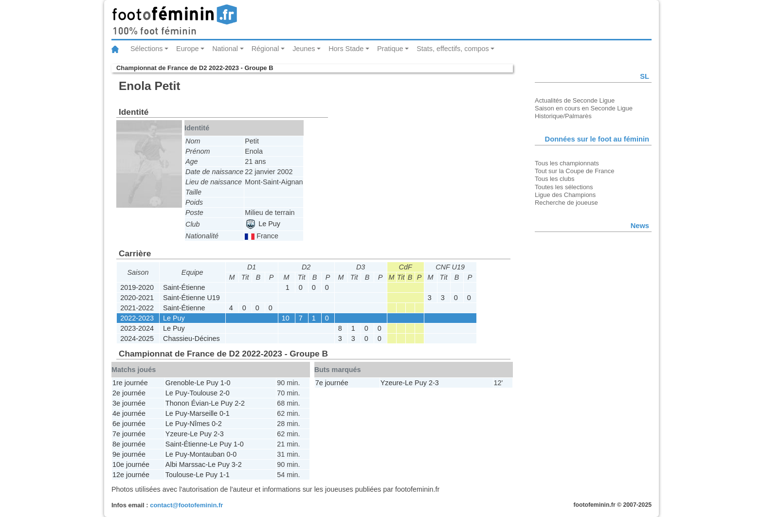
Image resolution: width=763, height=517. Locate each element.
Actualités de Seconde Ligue (575, 100)
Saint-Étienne (184, 287)
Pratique (390, 49)
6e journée (128, 424)
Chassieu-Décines (191, 338)
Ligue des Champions (565, 194)
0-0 (231, 454)
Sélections (146, 49)
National (225, 49)
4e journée (128, 413)
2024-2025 (137, 338)
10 (286, 318)
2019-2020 (137, 287)
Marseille (203, 413)
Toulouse (203, 393)
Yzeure (176, 434)
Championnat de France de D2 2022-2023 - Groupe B (194, 67)
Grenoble (179, 383)
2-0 (224, 393)
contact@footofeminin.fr (186, 505)
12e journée (130, 475)
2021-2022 (137, 308)
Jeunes (303, 49)
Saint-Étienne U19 (191, 298)
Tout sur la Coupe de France (574, 171)
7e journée (128, 434)
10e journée (130, 464)
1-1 (224, 475)
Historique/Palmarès (563, 116)
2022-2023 (137, 318)
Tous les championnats (567, 163)
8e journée (128, 444)
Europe (187, 49)
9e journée (128, 454)
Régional (265, 49)
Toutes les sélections (564, 187)
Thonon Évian (187, 403)
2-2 (240, 403)
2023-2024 (137, 328)
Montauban (206, 454)
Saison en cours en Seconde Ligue (584, 108)
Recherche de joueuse (566, 202)
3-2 (237, 464)
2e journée (128, 393)
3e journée (128, 403)
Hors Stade (345, 49)
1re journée (130, 383)
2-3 (219, 434)
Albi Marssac (185, 464)
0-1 (224, 413)
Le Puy (263, 224)
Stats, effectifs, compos (453, 49)
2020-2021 (137, 298)
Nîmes (199, 424)
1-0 (225, 383)
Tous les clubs (554, 178)
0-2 (217, 424)
